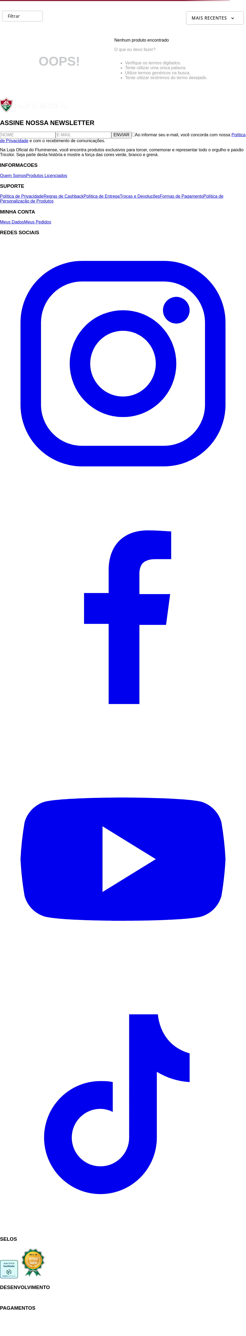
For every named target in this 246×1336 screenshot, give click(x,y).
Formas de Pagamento (181, 196)
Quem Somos (13, 175)
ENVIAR (121, 135)
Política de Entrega (102, 196)
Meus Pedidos (37, 222)
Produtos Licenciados (46, 175)
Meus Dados (12, 222)
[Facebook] (123, 733)
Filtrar (14, 16)
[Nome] (28, 135)
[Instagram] (123, 485)
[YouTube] (123, 981)
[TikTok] (123, 1228)
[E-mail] (83, 135)
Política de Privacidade (22, 196)
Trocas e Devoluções (140, 196)
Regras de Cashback (64, 196)
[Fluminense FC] (34, 111)
